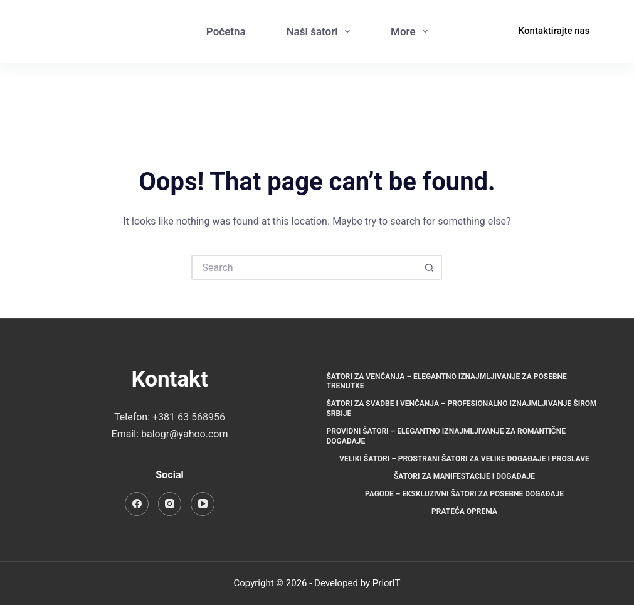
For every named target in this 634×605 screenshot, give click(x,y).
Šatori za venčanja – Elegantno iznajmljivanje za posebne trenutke (446, 381)
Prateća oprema (464, 511)
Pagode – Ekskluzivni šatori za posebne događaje (464, 494)
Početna (226, 31)
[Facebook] (469, 19)
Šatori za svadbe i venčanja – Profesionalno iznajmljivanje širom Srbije (461, 408)
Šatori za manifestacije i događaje (464, 476)
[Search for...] (304, 267)
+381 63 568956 (188, 417)
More (412, 31)
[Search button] (429, 267)
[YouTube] (202, 504)
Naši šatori (321, 31)
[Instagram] (469, 44)
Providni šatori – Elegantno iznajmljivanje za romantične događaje (445, 436)
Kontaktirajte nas (554, 30)
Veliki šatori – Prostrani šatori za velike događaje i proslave (464, 458)
